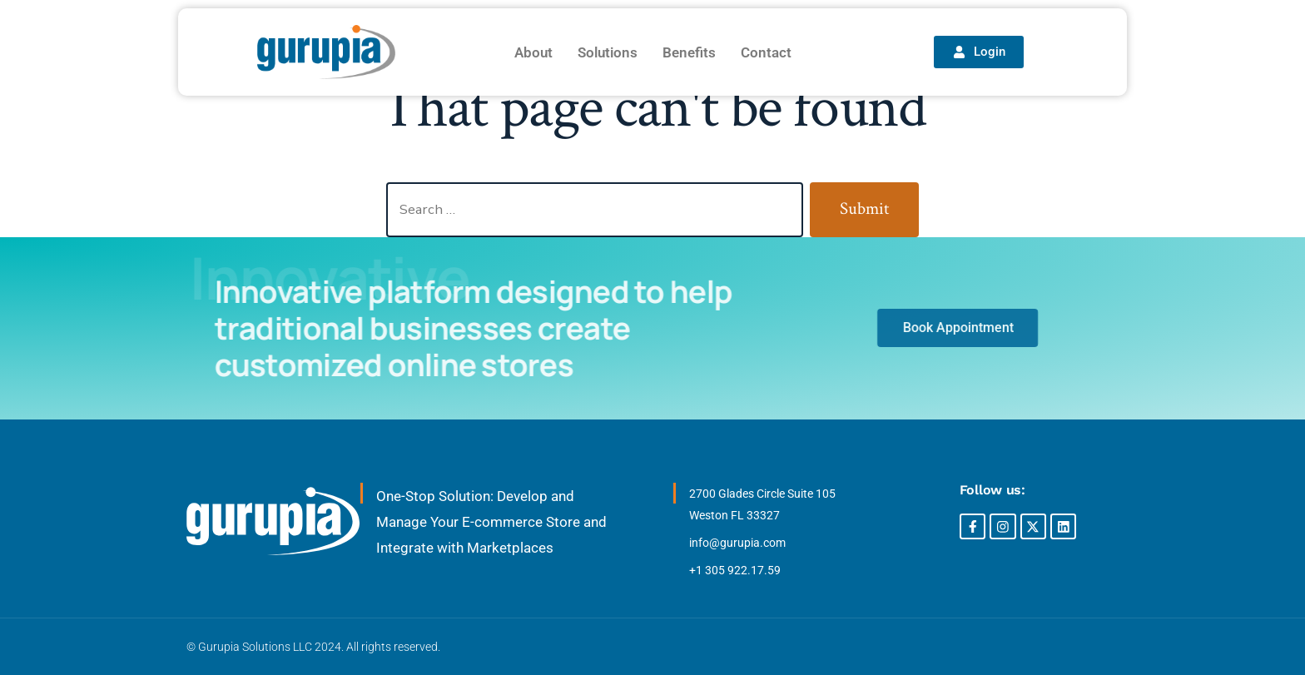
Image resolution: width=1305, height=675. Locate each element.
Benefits (689, 52)
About (533, 52)
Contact (766, 52)
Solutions (608, 52)
